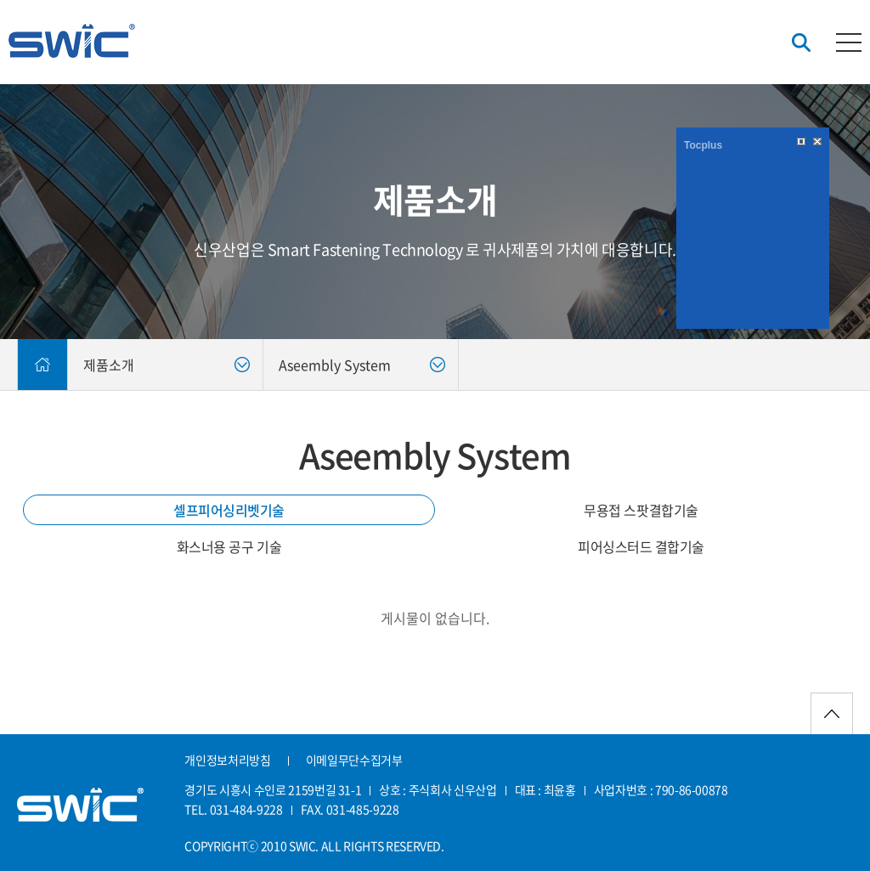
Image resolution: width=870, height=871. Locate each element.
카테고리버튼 (849, 42)
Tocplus (703, 145)
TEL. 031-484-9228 (233, 808)
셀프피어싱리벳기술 (229, 510)
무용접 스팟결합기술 (641, 510)
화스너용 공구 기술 (229, 546)
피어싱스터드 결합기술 (641, 546)
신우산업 (71, 41)
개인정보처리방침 (227, 759)
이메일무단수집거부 (354, 759)
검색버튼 (801, 43)
